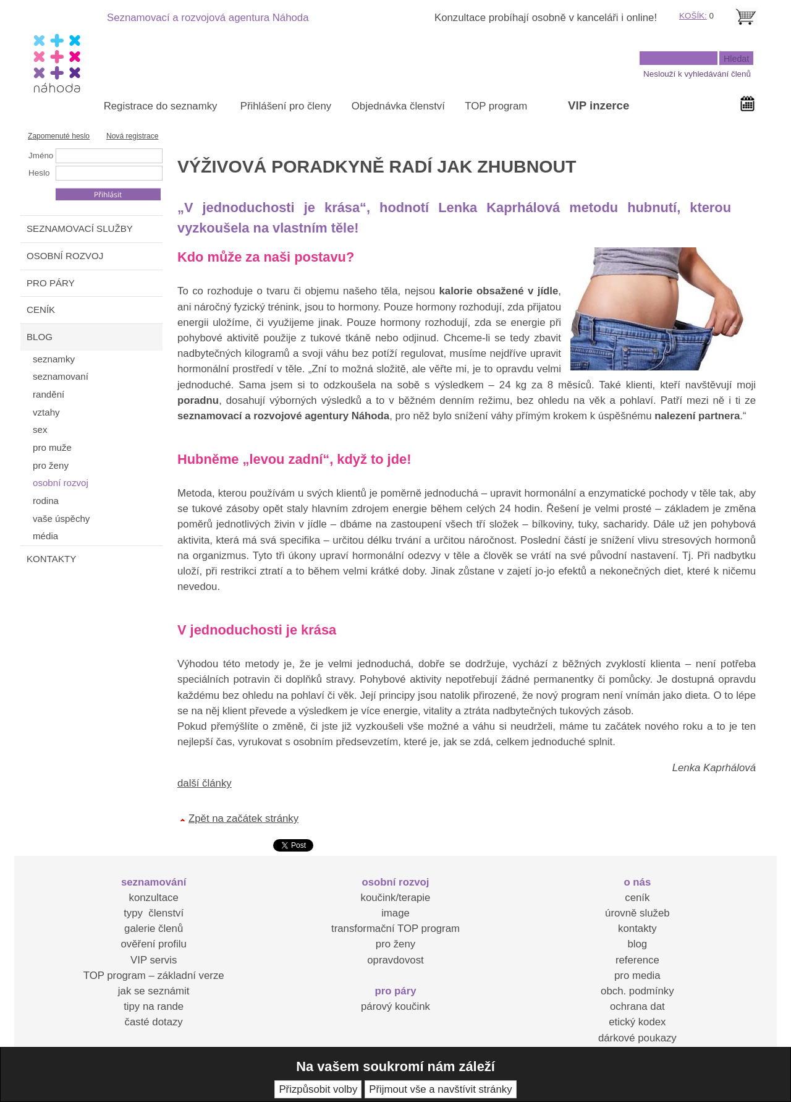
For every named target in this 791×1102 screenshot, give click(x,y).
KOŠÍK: (693, 15)
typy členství (154, 913)
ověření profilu (153, 944)
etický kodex (637, 1022)
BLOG (40, 336)
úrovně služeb (637, 913)
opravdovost (395, 960)
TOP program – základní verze (153, 975)
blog (637, 944)
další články (204, 783)
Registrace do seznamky (161, 106)
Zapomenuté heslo (59, 136)
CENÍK (41, 309)
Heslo (38, 172)
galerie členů (153, 928)
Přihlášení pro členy (285, 106)
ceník (637, 897)
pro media (637, 975)
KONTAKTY (51, 558)
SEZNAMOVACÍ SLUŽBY (80, 228)
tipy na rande (154, 1006)
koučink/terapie (396, 897)
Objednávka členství (398, 106)
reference (637, 960)
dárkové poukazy (637, 1038)
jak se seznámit (154, 991)
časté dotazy (154, 1022)
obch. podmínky (637, 991)
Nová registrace (132, 136)
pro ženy (395, 944)
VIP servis (153, 960)
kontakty (637, 928)
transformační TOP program (395, 928)
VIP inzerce (598, 105)
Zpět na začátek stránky (243, 818)
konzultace (154, 897)
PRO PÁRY (51, 283)
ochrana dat (637, 1006)
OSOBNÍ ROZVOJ (65, 255)
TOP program (496, 106)
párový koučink (395, 1006)
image (395, 913)
